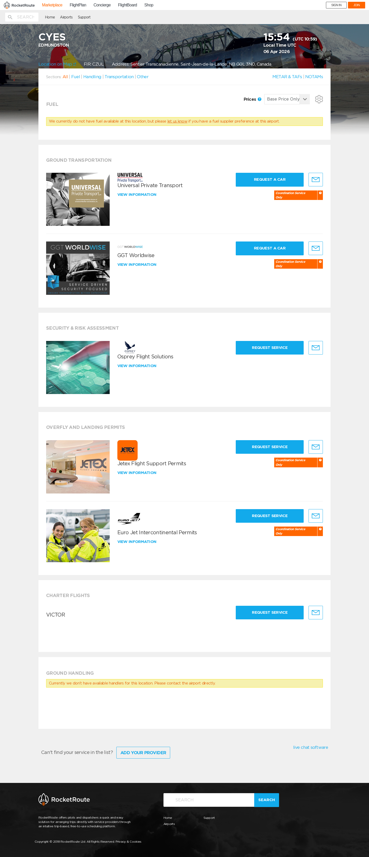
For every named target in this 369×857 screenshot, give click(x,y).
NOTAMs (314, 76)
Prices (252, 99)
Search (266, 800)
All (65, 76)
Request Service (270, 347)
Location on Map (57, 64)
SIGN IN (336, 5)
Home (50, 17)
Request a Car (269, 179)
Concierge (102, 5)
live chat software (310, 747)
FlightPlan (78, 5)
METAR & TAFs (287, 76)
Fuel (75, 76)
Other (142, 76)
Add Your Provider (143, 752)
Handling (92, 76)
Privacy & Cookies (128, 841)
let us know (177, 121)
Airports (66, 17)
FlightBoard (127, 5)
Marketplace (52, 5)
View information (137, 194)
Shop (148, 5)
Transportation (119, 76)
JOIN (356, 5)
